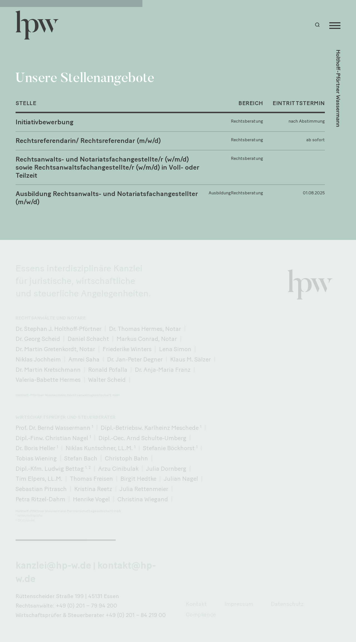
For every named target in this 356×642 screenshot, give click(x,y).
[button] (318, 24)
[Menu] (334, 25)
